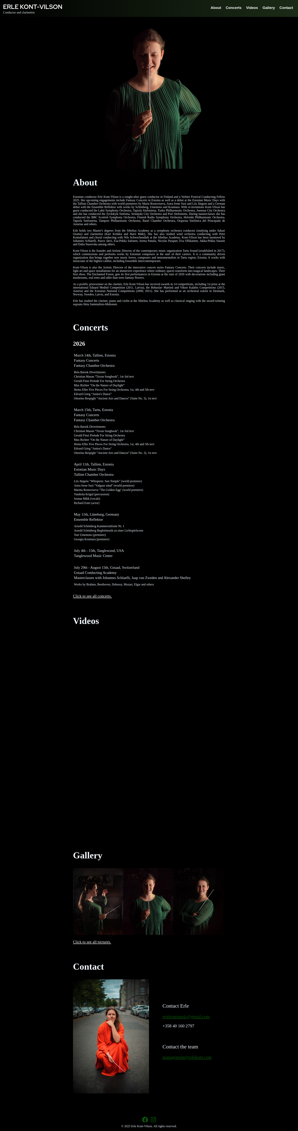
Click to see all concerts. (92, 596)
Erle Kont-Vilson (32, 7)
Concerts (234, 8)
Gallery (269, 8)
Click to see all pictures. (92, 942)
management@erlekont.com (187, 1057)
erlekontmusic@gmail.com (186, 1016)
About (216, 8)
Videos (252, 8)
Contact (286, 8)
